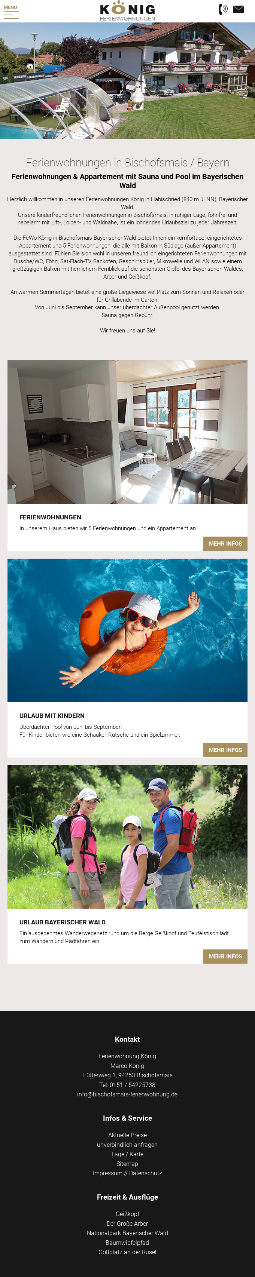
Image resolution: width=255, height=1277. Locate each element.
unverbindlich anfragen (127, 1144)
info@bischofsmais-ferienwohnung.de (127, 1094)
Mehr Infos (225, 543)
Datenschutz (145, 1173)
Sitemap (127, 1163)
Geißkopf (127, 1214)
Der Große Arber (127, 1223)
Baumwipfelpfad (127, 1242)
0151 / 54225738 (132, 1085)
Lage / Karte (127, 1154)
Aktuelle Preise (127, 1135)
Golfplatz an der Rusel (127, 1252)
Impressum (107, 1173)
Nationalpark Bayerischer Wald (127, 1233)
